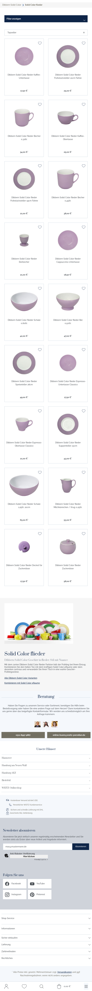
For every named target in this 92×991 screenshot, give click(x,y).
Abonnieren (80, 846)
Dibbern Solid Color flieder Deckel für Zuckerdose (24, 567)
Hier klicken (29, 856)
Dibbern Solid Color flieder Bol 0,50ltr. (67, 321)
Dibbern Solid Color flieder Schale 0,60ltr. (24, 321)
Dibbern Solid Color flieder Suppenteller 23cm (68, 444)
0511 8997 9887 (23, 735)
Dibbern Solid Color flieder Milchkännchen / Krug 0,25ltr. (68, 505)
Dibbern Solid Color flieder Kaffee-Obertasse (67, 137)
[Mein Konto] (6, 986)
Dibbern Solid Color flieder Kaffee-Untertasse (24, 76)
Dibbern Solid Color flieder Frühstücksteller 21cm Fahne (68, 76)
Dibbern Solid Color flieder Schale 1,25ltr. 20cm (24, 505)
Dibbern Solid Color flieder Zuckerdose (68, 567)
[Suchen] (41, 986)
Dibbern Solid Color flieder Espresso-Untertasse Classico (68, 383)
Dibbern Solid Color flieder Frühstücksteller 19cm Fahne (24, 199)
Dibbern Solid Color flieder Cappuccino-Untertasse (68, 260)
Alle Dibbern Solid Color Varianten (20, 678)
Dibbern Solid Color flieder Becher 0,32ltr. (24, 137)
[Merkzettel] (24, 986)
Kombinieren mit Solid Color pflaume (22, 683)
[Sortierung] (46, 33)
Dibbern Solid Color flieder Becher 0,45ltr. (68, 199)
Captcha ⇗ (41, 859)
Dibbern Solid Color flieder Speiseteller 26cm (24, 383)
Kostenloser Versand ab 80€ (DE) (24, 800)
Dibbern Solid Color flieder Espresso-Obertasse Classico (24, 444)
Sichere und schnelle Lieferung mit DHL (27, 810)
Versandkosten (64, 972)
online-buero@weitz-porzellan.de (69, 735)
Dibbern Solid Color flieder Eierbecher (24, 260)
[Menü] (86, 986)
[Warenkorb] (63, 986)
